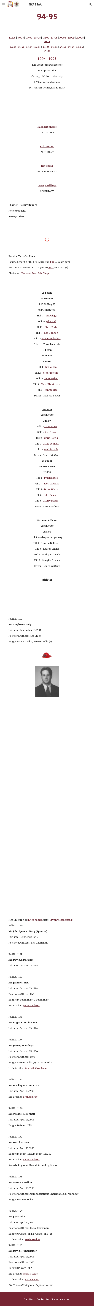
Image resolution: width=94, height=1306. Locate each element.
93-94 (37, 47)
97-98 (71, 47)
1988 (52, 262)
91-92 (21, 47)
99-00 (47, 51)
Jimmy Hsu (51, 389)
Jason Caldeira (51, 483)
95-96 (54, 47)
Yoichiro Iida (51, 449)
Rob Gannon (47, 146)
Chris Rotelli (51, 438)
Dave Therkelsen (50, 384)
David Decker (32, 1239)
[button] (4, 4)
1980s (62, 37)
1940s (29, 37)
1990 (50, 267)
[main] (47, 16)
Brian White (51, 489)
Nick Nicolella (50, 372)
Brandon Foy (28, 273)
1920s (12, 37)
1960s (46, 37)
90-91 (13, 47)
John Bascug (51, 495)
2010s (47, 41)
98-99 (79, 47)
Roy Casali (47, 165)
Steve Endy (51, 327)
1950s (37, 37)
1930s (20, 37)
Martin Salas (30, 1273)
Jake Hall (51, 321)
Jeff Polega (51, 315)
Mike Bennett (51, 443)
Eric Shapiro (45, 273)
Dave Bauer (50, 426)
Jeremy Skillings (47, 185)
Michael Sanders (47, 126)
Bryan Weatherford (61, 919)
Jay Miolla (51, 367)
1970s (54, 37)
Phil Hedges (51, 477)
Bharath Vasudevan (36, 1068)
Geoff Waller (51, 378)
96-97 (62, 47)
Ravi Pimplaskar (51, 338)
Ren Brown (51, 432)
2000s (80, 37)
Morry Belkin (50, 500)
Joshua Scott (32, 1279)
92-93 (29, 47)
